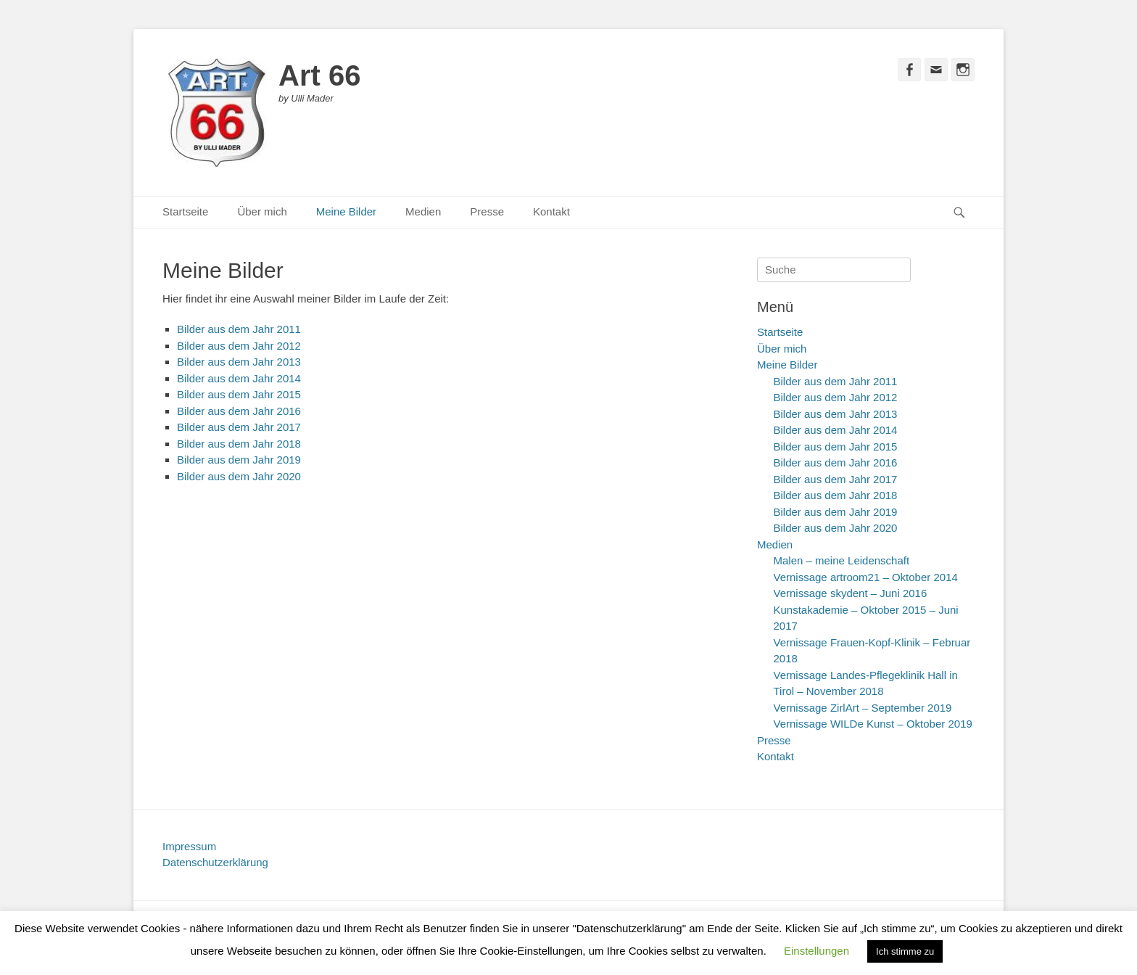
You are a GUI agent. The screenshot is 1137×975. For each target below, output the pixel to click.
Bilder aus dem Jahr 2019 (239, 459)
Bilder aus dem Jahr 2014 (239, 378)
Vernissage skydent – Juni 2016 (850, 593)
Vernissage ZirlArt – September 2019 (863, 708)
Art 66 (319, 75)
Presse (487, 211)
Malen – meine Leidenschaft (842, 560)
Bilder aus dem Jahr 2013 (239, 361)
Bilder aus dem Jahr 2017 (239, 427)
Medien (423, 211)
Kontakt (551, 211)
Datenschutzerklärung (215, 862)
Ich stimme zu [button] (905, 951)
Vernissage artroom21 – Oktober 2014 (866, 577)
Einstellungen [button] (816, 951)
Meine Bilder (346, 211)
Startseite (185, 211)
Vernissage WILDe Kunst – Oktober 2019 (873, 723)
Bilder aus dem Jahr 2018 (239, 443)
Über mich (261, 211)
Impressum (189, 846)
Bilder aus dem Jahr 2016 (239, 411)
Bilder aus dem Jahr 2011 (239, 329)
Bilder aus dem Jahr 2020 (239, 476)
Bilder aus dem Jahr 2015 (239, 394)
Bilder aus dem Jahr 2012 (239, 346)
